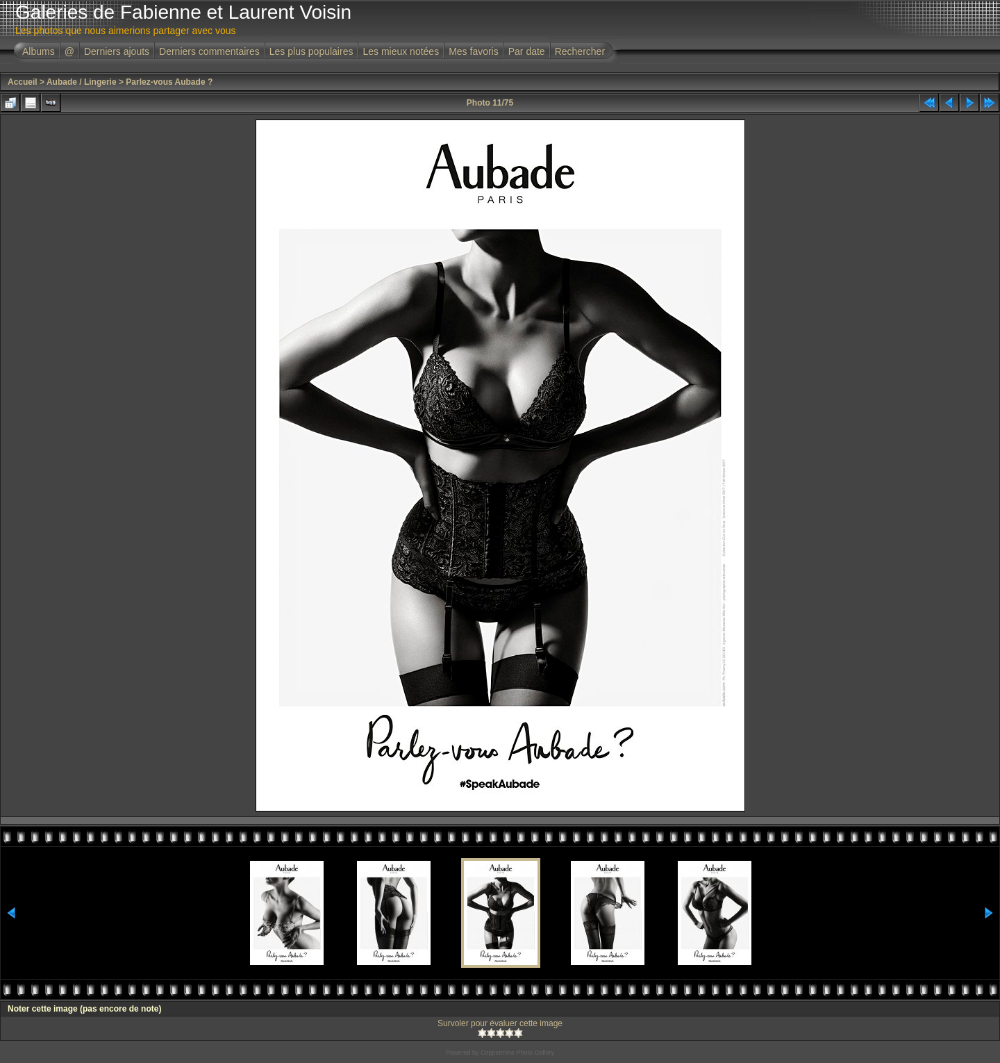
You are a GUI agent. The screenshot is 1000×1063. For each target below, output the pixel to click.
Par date (526, 51)
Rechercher (580, 51)
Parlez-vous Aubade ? (169, 82)
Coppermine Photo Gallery (517, 1052)
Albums (38, 51)
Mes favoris (474, 51)
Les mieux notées (400, 51)
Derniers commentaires (209, 51)
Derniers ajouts (116, 51)
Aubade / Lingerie (82, 82)
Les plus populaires (311, 51)
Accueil (23, 82)
